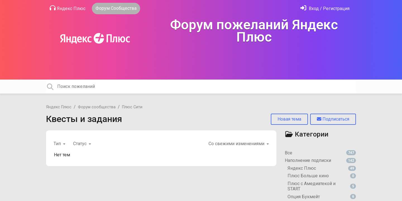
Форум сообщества (97, 107)
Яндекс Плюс (67, 8)
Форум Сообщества (116, 8)
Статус (80, 143)
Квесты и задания (84, 119)
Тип (58, 143)
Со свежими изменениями (237, 143)
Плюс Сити (132, 107)
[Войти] (325, 8)
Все (320, 152)
